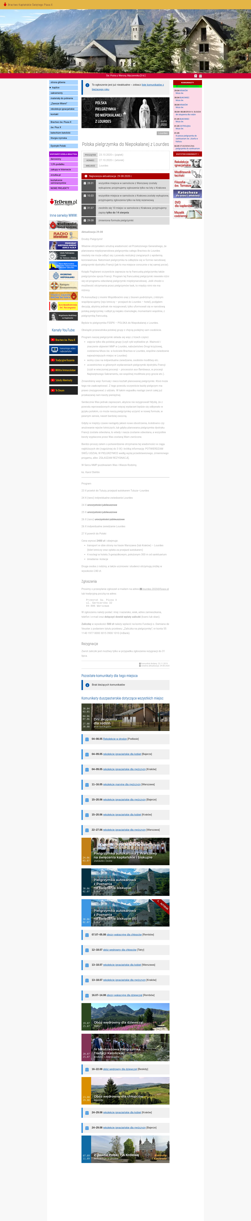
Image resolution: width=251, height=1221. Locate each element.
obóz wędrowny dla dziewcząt (120, 1069)
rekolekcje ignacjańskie (62, 109)
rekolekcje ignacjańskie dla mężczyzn (124, 769)
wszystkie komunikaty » (187, 154)
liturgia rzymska (59, 138)
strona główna (58, 82)
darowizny (56, 159)
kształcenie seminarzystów (58, 181)
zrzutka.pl (56, 175)
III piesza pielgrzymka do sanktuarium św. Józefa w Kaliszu (187, 139)
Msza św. (180, 93)
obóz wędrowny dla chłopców (119, 949)
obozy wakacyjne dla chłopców (124, 934)
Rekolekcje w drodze (115, 739)
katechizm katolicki (60, 132)
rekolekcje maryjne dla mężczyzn (122, 784)
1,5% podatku (57, 164)
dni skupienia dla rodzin (186, 114)
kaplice (55, 87)
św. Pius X (56, 127)
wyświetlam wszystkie (187, 86)
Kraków (184, 90)
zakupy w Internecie (61, 169)
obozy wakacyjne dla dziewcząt (124, 995)
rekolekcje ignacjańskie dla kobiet (122, 754)
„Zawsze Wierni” (59, 103)
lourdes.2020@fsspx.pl (156, 589)
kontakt (54, 114)
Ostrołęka (185, 126)
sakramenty (57, 93)
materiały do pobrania (62, 98)
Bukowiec (184, 98)
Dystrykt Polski (58, 146)
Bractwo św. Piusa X (61, 122)
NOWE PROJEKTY (60, 188)
